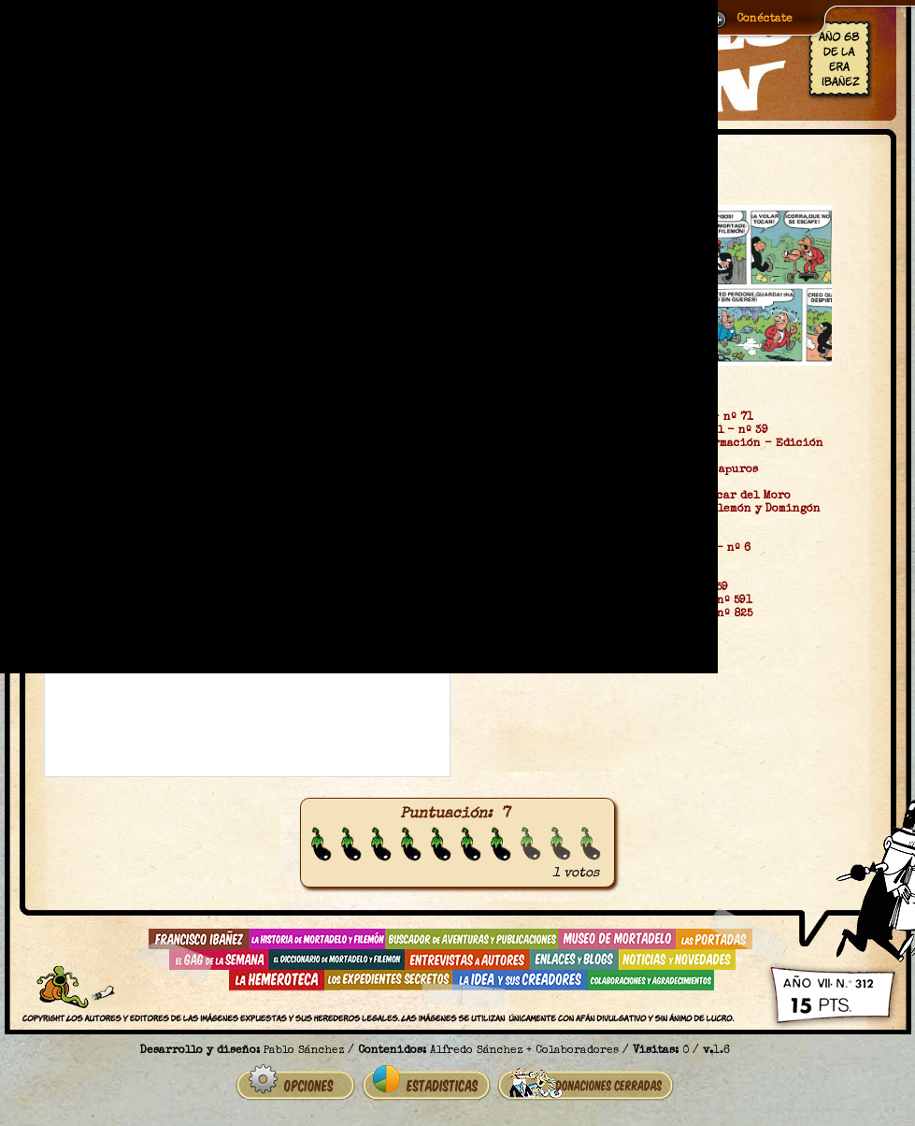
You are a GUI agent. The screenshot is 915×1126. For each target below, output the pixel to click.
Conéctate (764, 19)
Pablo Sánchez (304, 1051)
